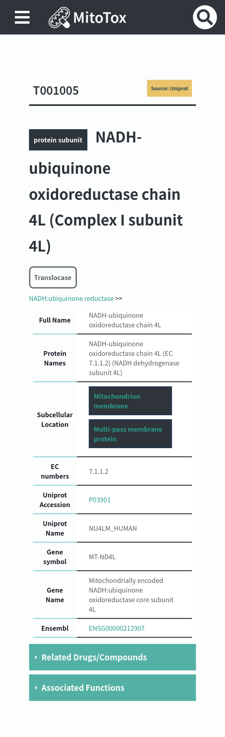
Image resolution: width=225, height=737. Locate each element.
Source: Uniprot (169, 88)
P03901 (100, 499)
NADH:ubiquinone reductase (71, 298)
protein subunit (58, 139)
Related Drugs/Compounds (94, 657)
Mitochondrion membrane (116, 400)
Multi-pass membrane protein (127, 433)
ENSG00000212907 (116, 628)
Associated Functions (82, 687)
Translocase (52, 277)
